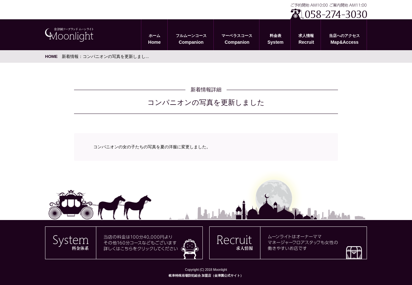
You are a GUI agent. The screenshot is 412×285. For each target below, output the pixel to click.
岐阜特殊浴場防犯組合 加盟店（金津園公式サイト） (206, 275)
